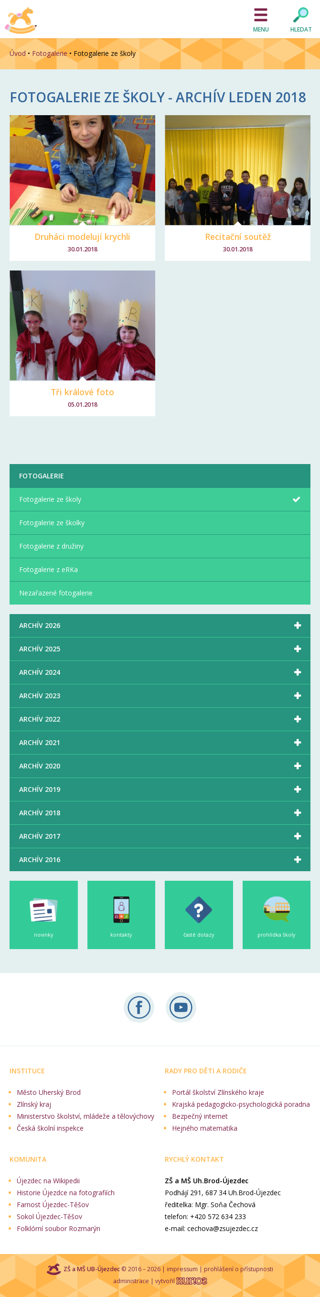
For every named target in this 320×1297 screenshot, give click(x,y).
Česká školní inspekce (50, 1128)
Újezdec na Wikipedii (48, 1180)
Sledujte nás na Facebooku (139, 1007)
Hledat (301, 29)
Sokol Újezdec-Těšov (49, 1216)
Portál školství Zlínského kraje (218, 1092)
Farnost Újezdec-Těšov (53, 1204)
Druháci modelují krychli (82, 236)
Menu (261, 29)
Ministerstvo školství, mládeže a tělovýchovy (85, 1116)
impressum (182, 1269)
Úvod (18, 53)
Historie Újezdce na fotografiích (66, 1192)
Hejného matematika (204, 1128)
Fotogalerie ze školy (50, 499)
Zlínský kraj (34, 1104)
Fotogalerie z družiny (51, 546)
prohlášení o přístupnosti (238, 1269)
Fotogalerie (49, 53)
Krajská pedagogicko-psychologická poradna (241, 1104)
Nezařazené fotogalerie (56, 592)
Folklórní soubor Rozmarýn (58, 1228)
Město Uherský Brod (49, 1092)
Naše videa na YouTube (181, 1007)
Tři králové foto (82, 392)
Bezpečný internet (200, 1116)
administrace (131, 1281)
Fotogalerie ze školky (52, 522)
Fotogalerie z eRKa (48, 569)
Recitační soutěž (238, 236)
